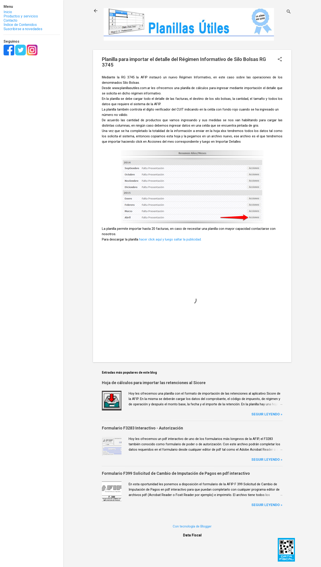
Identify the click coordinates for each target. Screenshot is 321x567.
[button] (279, 59)
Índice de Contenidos (20, 25)
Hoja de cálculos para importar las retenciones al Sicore (154, 382)
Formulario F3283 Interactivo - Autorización (142, 428)
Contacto (10, 20)
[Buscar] (288, 12)
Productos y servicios (21, 16)
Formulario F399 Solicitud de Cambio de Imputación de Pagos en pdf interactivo (176, 473)
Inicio (8, 12)
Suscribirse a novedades (23, 29)
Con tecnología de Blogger (192, 526)
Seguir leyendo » (266, 414)
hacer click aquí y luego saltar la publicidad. (170, 239)
